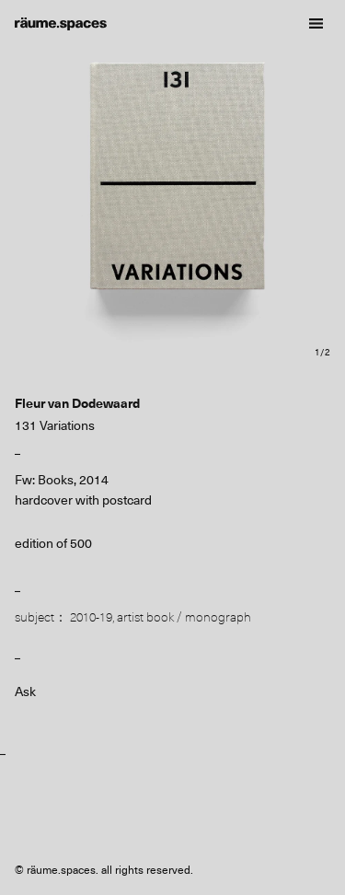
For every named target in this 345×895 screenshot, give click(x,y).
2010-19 (91, 617)
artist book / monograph (184, 617)
